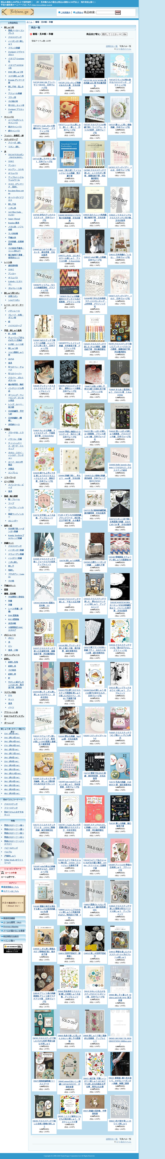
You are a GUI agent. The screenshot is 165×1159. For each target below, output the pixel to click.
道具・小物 (13, 650)
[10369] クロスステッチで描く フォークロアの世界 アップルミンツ (45, 562)
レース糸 (8, 262)
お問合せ (79, 12)
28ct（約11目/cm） (12, 769)
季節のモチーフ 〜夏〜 (14, 829)
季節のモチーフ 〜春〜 (14, 825)
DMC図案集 (13, 615)
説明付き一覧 (112, 46)
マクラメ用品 (10, 692)
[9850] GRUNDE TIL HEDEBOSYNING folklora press (120, 1041)
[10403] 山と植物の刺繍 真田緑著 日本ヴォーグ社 (95, 478)
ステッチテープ (11, 139)
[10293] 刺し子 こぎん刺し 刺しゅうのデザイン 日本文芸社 (44, 694)
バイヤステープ (15, 325)
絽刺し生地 (13, 662)
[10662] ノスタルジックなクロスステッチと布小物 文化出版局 (121, 218)
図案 (6, 589)
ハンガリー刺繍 (15, 558)
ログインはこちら (11, 891)
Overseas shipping (10, 926)
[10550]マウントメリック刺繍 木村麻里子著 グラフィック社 (69, 346)
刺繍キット (9, 543)
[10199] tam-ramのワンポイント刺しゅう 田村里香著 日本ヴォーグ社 (69, 784)
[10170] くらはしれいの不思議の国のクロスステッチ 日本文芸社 (69, 827)
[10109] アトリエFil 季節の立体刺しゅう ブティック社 (120, 867)
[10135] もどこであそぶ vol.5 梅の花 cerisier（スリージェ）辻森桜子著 (69, 863)
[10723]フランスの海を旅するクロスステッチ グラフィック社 (120, 82)
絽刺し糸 (12, 666)
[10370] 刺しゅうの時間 (70, 560)
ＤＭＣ (11, 161)
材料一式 (8, 526)
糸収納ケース (14, 424)
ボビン (11, 638)
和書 (10, 601)
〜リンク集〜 (9, 941)
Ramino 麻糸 (13, 223)
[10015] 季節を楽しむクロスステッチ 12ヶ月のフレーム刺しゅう (120, 954)
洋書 (10, 605)
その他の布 (13, 101)
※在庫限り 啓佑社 (16, 597)
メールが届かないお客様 (13, 931)
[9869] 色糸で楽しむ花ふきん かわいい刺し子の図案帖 (69, 1038)
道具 (10, 363)
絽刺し (7, 659)
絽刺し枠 (12, 674)
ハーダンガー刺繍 (16, 550)
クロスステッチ (15, 37)
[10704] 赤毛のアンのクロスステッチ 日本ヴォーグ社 (44, 217)
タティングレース (12, 655)
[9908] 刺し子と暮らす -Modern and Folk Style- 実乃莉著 (120, 998)
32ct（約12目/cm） (12, 777)
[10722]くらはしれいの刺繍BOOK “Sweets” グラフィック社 (44, 128)
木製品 (11, 469)
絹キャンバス (14, 131)
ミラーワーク (10, 477)
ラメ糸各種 (13, 233)
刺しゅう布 (9, 27)
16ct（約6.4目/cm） (12, 741)
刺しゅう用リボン (12, 293)
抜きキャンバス (15, 127)
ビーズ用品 (9, 481)
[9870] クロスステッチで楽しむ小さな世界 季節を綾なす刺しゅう (44, 1041)
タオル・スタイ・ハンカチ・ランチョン (16, 455)
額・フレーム (14, 499)
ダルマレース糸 (15, 288)
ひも (10, 695)
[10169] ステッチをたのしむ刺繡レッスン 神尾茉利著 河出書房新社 (95, 827)
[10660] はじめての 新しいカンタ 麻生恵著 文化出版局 (44, 252)
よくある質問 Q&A (12, 922)
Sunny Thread (14, 219)
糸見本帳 (12, 623)
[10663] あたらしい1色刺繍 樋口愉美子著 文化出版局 (95, 217)
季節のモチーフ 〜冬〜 (14, 837)
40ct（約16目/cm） (12, 789)
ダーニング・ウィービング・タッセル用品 (16, 398)
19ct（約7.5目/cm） (12, 753)
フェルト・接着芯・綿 (14, 135)
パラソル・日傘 (15, 439)
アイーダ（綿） (15, 143)
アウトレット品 (11, 712)
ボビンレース (10, 635)
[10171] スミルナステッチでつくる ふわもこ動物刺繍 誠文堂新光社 (44, 827)
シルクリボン (14, 300)
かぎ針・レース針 (16, 344)
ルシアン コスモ (16, 169)
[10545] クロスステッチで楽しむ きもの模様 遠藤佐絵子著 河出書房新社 (95, 347)
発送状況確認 (9, 918)
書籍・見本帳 (10, 593)
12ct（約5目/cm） (11, 733)
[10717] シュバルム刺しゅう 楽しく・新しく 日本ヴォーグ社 (69, 127)
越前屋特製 (13, 265)
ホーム (29, 22)
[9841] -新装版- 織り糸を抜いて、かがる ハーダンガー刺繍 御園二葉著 (120, 1081)
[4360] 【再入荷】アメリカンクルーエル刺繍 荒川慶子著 (69, 173)
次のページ (126, 49)
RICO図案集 (13, 619)
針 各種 (12, 334)
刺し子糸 (12, 204)
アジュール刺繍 (15, 93)
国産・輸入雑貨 (11, 496)
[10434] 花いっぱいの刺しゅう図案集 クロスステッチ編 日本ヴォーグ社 (120, 434)
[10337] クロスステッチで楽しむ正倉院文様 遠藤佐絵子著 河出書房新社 (44, 651)
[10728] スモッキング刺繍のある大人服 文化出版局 (69, 85)
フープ (11, 503)
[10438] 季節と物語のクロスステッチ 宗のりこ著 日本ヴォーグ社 (70, 434)
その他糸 (12, 670)
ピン (10, 646)
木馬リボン (13, 296)
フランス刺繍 (14, 48)
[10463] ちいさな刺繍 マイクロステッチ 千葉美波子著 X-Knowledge (44, 433)
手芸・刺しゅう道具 (13, 330)
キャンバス (9, 117)
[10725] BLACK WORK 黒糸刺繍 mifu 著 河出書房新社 (94, 83)
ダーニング (9, 723)
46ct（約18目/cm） (12, 793)
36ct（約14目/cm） (12, 781)
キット (11, 699)
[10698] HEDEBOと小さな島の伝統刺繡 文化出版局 (69, 218)
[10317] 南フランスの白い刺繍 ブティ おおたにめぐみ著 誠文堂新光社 (95, 650)
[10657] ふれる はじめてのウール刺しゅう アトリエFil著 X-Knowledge (69, 258)
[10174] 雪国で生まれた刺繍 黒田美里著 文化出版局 (95, 776)
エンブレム (13, 473)
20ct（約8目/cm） (11, 757)
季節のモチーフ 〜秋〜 (14, 833)
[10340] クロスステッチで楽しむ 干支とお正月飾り (69, 602)
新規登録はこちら (11, 887)
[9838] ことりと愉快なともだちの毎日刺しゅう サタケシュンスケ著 (69, 1119)
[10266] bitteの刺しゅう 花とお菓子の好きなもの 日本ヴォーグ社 (95, 693)
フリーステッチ (11, 808)
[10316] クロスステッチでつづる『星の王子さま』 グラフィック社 (121, 648)
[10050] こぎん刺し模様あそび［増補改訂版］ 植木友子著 (44, 951)
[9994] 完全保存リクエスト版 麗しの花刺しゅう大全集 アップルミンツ (69, 994)
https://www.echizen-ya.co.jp (42, 5)
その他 (11, 581)
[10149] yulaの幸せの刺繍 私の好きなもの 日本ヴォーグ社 (44, 869)
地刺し (11, 570)
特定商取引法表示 (11, 936)
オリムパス (13, 173)
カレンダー (13, 521)
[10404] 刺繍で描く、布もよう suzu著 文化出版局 (69, 478)
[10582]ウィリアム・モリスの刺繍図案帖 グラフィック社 (44, 287)
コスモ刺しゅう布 (16, 76)
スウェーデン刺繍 (16, 554)
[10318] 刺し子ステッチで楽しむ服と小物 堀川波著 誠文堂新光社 (69, 648)
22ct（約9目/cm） (11, 761)
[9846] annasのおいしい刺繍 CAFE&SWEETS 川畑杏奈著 (69, 1084)
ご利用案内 (65, 12)
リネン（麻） (14, 147)
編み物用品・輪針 (16, 384)
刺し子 (11, 566)
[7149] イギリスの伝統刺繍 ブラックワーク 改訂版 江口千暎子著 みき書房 (70, 518)
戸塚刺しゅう (10, 856)
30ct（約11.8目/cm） (13, 773)
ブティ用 (12, 97)
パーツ (11, 707)
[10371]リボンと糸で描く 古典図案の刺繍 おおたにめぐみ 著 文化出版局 (120, 522)
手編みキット (10, 585)
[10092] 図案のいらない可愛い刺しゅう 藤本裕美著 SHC (96, 907)
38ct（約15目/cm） (12, 785)
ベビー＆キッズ (11, 848)
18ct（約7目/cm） (11, 749)
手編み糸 (12, 237)
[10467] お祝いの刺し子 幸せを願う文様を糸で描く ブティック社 (95, 389)
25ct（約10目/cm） (12, 765)
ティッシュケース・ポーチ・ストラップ (16, 446)
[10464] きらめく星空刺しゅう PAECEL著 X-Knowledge (120, 392)
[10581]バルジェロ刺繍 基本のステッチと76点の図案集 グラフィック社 (70, 299)
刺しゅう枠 (13, 348)
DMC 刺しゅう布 (15, 72)
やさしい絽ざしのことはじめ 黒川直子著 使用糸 (16, 685)
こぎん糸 (12, 208)
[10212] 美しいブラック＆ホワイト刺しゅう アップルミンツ (120, 690)
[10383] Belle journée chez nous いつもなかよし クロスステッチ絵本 (120, 467)
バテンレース (14, 311)
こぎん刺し (13, 562)
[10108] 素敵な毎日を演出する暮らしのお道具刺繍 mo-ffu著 (45, 909)
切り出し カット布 (16, 105)
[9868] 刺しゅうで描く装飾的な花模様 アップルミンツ (94, 1038)
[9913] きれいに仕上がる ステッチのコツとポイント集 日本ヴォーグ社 (95, 994)
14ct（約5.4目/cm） (12, 737)
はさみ (11, 359)
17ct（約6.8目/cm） (12, 745)
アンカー (12, 165)
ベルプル (8, 852)
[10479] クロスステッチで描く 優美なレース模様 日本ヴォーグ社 (70, 388)
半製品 (7, 429)
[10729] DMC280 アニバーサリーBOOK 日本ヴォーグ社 (44, 85)
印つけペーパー (15, 373)
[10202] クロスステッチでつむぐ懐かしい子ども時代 (120, 735)
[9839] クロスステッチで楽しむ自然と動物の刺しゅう (44, 1124)
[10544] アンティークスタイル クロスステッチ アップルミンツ (44, 388)
